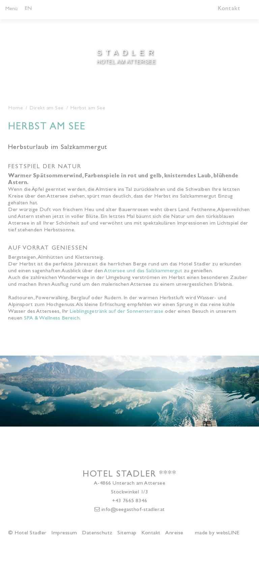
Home (15, 108)
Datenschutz (97, 533)
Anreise (174, 533)
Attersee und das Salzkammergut (143, 271)
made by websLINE (217, 533)
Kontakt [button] (229, 9)
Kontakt (151, 533)
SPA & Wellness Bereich (52, 318)
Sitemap (127, 533)
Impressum (64, 533)
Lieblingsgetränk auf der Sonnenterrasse (117, 311)
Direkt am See (46, 108)
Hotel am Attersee (126, 56)
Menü (11, 9)
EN (28, 8)
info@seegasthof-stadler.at (129, 510)
